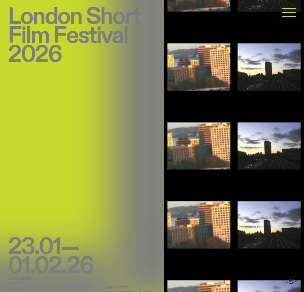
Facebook (18, 283)
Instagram (19, 279)
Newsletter (116, 288)
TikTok (15, 288)
